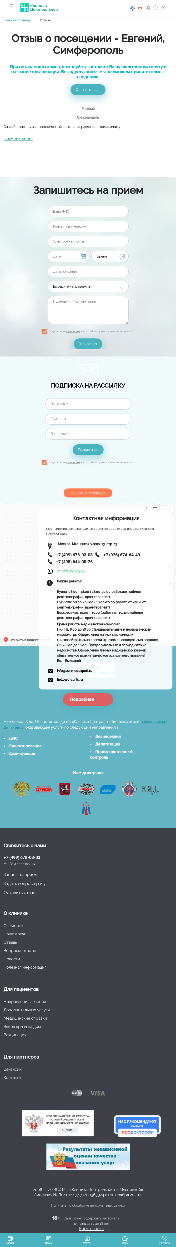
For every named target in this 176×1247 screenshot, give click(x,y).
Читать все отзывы (18, 139)
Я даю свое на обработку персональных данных (91, 331)
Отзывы (11, 942)
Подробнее (82, 699)
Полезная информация (25, 967)
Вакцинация (15, 1034)
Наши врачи (15, 934)
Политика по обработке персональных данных (88, 1205)
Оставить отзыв (88, 90)
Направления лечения (25, 1001)
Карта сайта (91, 1228)
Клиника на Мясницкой (88, 493)
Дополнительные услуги (27, 1010)
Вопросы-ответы (20, 950)
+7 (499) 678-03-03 (22, 857)
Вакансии (13, 1069)
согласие (73, 331)
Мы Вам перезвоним (19, 864)
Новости (12, 958)
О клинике (13, 925)
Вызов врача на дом (22, 1026)
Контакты (12, 1077)
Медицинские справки (25, 1018)
